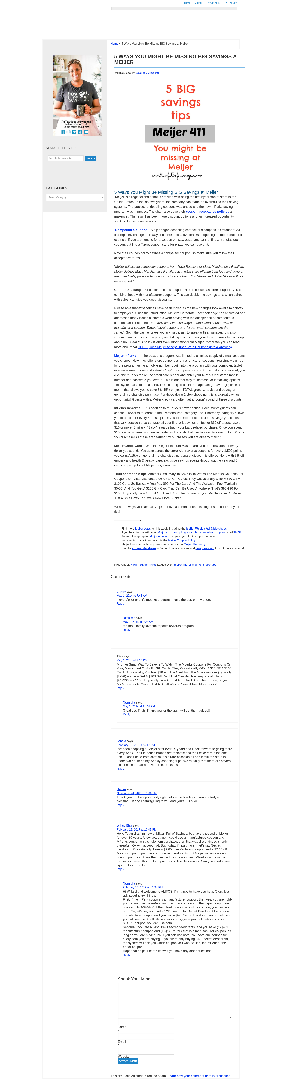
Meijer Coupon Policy (181, 540)
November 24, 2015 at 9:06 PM (137, 793)
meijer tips (209, 564)
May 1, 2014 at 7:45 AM (132, 595)
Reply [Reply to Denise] (120, 805)
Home (187, 2)
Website (123, 1056)
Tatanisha (140, 72)
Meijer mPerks (125, 356)
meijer (178, 564)
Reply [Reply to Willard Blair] (120, 869)
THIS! (237, 532)
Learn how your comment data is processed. (199, 1076)
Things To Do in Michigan (160, 34)
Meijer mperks (158, 536)
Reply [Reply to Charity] (120, 603)
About (198, 2)
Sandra (121, 741)
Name (122, 1027)
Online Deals (136, 34)
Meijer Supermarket (68, 34)
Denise (121, 789)
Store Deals (119, 34)
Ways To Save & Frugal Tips (96, 34)
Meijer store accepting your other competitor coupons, (192, 532)
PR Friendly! (231, 2)
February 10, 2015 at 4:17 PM (136, 745)
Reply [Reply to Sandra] (120, 768)
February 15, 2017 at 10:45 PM (136, 829)
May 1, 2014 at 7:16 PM (132, 660)
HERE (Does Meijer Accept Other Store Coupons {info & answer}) (185, 347)
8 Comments (152, 72)
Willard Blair (124, 825)
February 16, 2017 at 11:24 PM (143, 887)
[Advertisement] (156, 557)
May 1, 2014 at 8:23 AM (138, 621)
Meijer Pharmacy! (195, 544)
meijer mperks (192, 564)
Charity (121, 591)
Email (122, 1042)
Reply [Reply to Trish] (120, 688)
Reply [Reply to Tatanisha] (126, 629)
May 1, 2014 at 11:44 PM (139, 706)
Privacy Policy (213, 2)
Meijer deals (143, 528)
